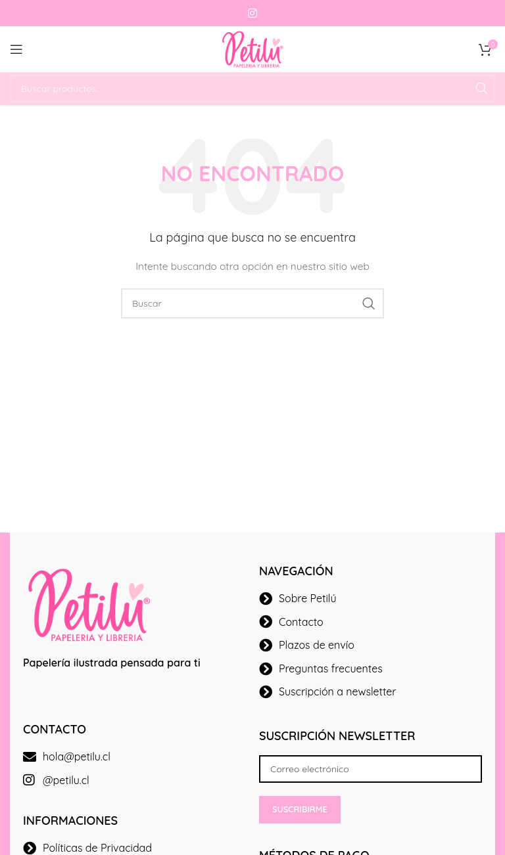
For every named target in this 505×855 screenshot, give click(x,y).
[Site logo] (252, 49)
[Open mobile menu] (16, 49)
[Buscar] (252, 88)
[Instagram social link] (252, 13)
